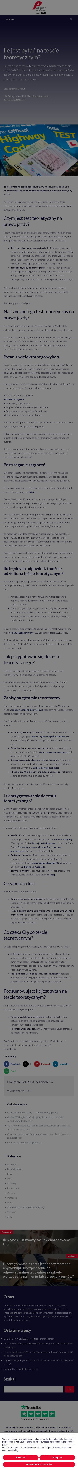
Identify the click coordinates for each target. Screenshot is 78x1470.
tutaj (31, 491)
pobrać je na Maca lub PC (45, 862)
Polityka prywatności (33, 1455)
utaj (53, 874)
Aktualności (12, 1164)
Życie (9, 1217)
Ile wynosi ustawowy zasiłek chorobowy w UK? (36, 1242)
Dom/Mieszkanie (15, 1169)
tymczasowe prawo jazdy (54, 752)
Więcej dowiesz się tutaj (46, 767)
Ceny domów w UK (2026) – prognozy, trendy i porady (32, 1112)
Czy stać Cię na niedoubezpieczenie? (24, 1142)
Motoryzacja (13, 1188)
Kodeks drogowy (14, 399)
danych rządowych (22, 632)
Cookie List (49, 1455)
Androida (40, 866)
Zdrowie (11, 1212)
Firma (9, 1174)
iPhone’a (26, 866)
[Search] (69, 1389)
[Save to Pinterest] (42, 1064)
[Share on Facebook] (12, 1064)
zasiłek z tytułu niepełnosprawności (49, 736)
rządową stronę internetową (27, 709)
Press (10, 1202)
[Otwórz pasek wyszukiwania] (71, 19)
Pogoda (11, 1193)
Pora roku (12, 1197)
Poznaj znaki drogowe (43, 843)
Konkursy (11, 1183)
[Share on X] (28, 1064)
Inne (9, 1178)
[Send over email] (10, 1071)
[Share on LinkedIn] (61, 1064)
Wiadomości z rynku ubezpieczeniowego (26, 1207)
